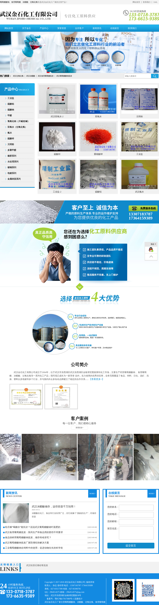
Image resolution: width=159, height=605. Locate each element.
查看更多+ (80, 428)
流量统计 (78, 599)
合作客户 (79, 28)
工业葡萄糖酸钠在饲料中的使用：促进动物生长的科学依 (34, 548)
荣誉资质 (61, 28)
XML (155, 2)
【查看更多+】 (96, 379)
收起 (153, 244)
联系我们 (146, 2)
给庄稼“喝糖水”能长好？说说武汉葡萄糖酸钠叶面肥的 (32, 527)
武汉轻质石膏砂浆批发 (37, 565)
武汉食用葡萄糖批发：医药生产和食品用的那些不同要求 (34, 532)
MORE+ (92, 494)
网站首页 (136, 2)
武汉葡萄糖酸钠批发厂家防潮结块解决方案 (27, 542)
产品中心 (44, 28)
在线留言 (114, 28)
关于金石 (26, 28)
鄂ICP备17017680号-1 (64, 599)
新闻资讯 (97, 28)
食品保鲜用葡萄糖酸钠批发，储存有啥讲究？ (28, 537)
